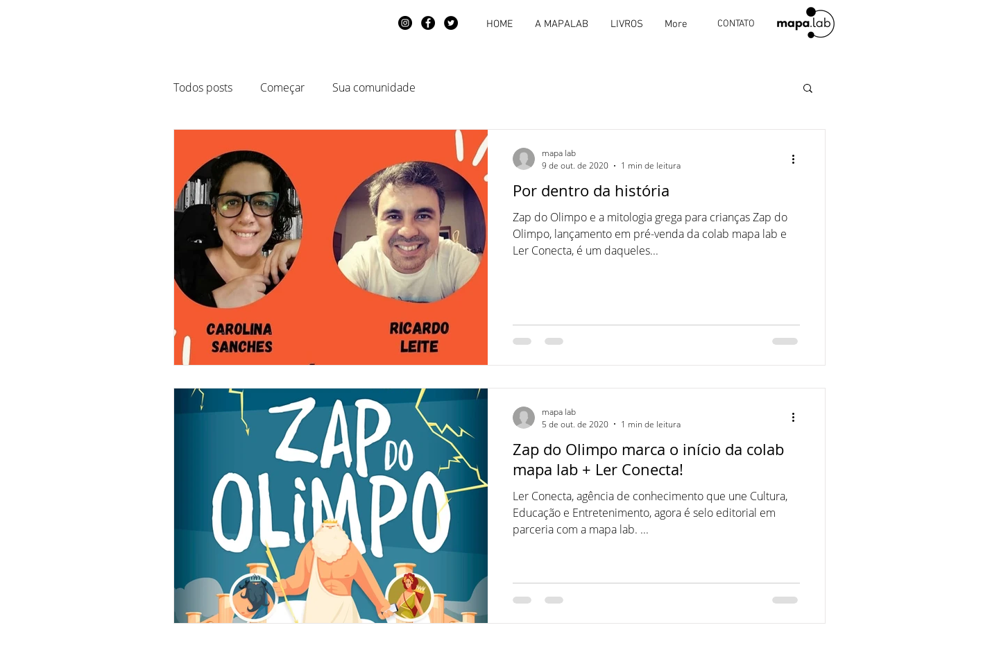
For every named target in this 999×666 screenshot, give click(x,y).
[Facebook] (428, 23)
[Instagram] (405, 23)
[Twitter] (451, 23)
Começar (282, 87)
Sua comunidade (374, 87)
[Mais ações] (797, 159)
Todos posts (202, 87)
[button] (807, 89)
